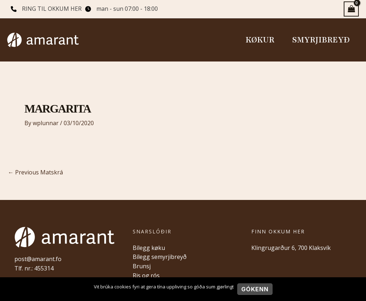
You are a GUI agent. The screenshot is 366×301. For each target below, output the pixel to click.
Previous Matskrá (35, 172)
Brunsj (142, 266)
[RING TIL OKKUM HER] (46, 9)
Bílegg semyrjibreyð (160, 257)
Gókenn (255, 289)
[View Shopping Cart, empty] (351, 8)
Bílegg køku (149, 248)
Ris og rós (146, 275)
